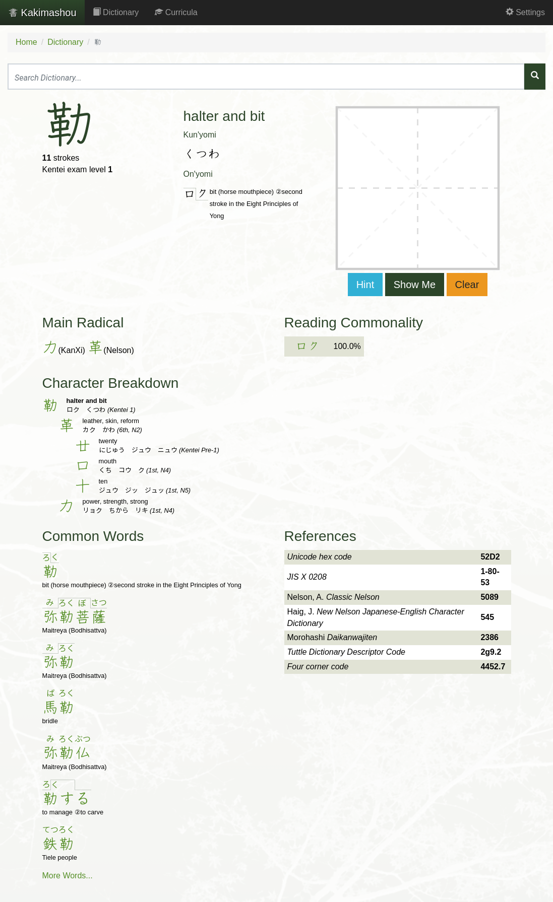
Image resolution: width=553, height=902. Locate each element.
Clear (467, 284)
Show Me (415, 284)
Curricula (176, 12)
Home (26, 42)
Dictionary (116, 12)
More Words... (67, 875)
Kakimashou (42, 12)
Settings (525, 12)
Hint (365, 284)
